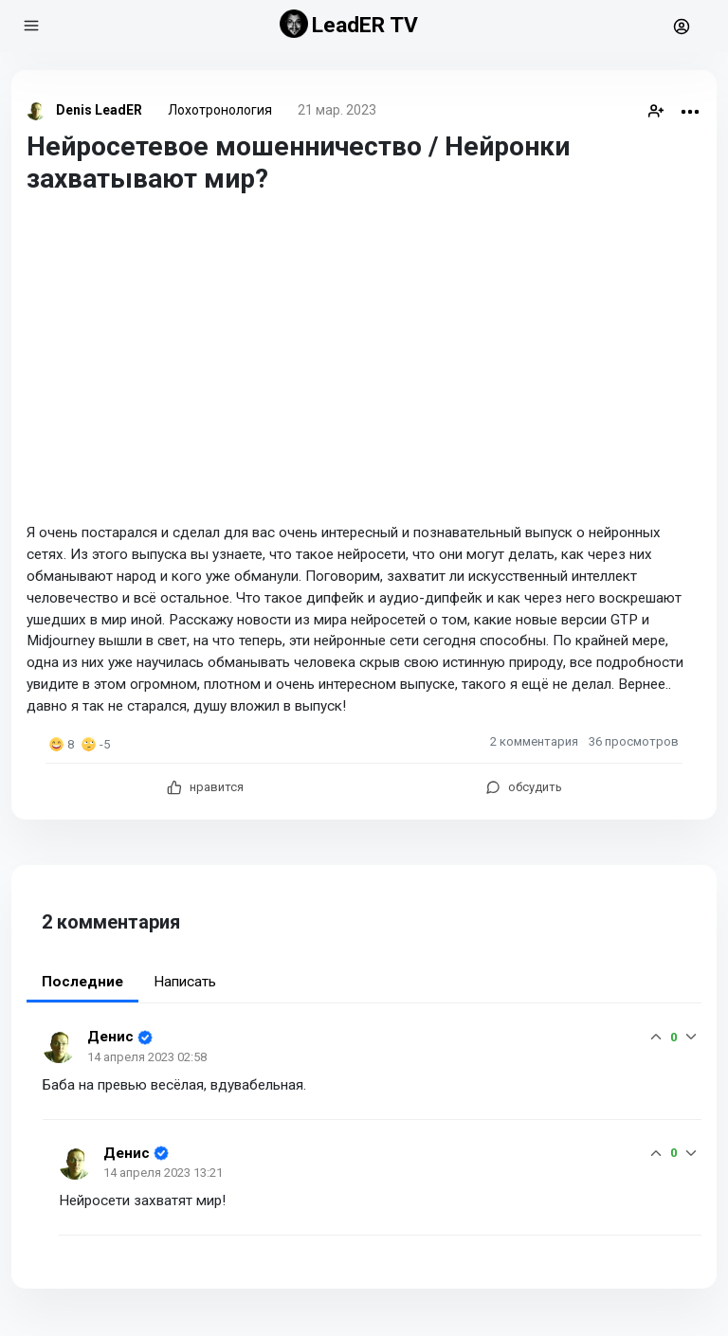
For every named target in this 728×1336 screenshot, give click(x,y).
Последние (82, 981)
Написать (185, 981)
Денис (110, 1036)
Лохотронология (220, 109)
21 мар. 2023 (337, 109)
